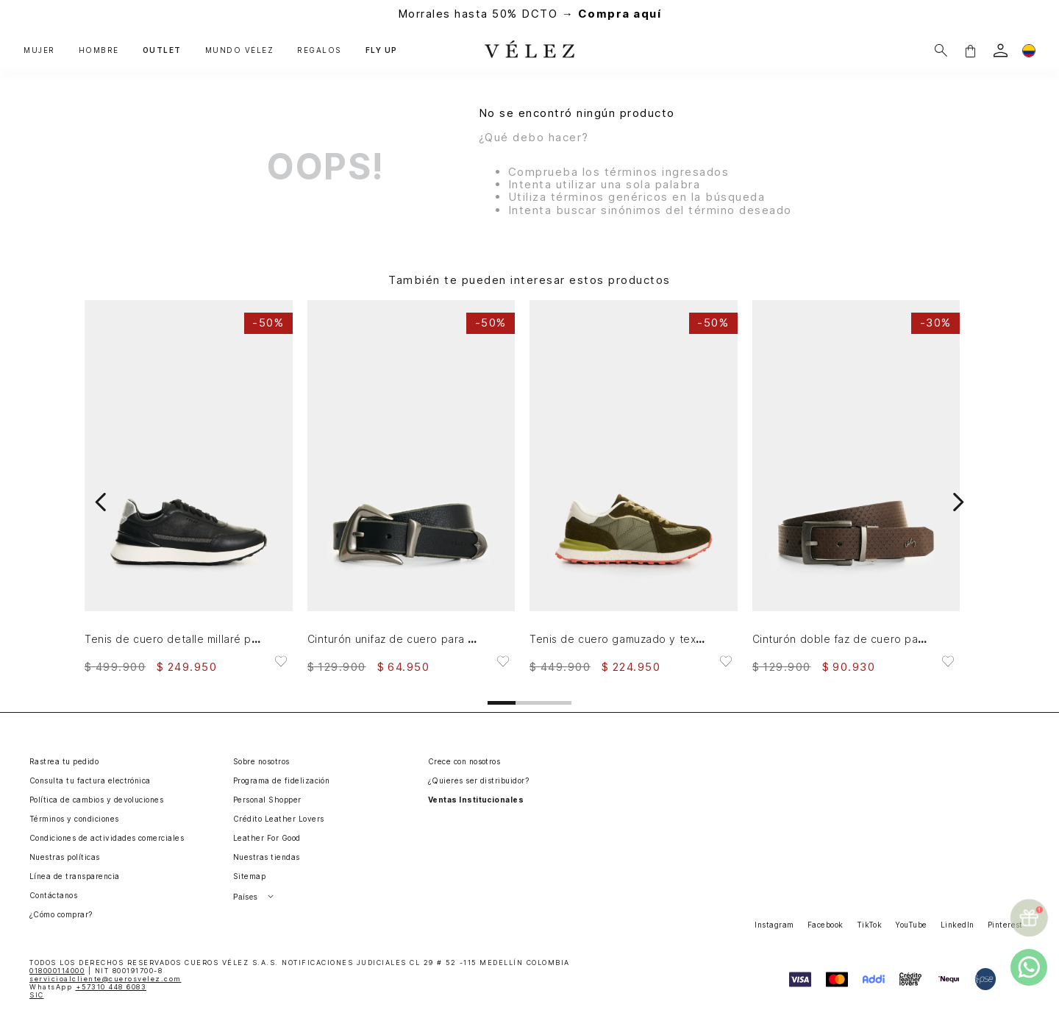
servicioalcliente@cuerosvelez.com (105, 979)
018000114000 (57, 971)
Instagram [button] (774, 924)
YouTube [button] (911, 924)
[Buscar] (941, 50)
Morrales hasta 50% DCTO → (530, 13)
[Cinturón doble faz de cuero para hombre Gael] (856, 486)
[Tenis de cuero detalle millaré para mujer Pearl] (189, 486)
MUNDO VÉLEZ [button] (239, 50)
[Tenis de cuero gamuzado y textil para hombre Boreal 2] (634, 486)
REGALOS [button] (319, 50)
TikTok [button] (870, 924)
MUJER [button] (39, 50)
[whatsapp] (1028, 967)
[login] (1001, 50)
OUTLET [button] (162, 50)
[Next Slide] (957, 502)
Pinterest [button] (1005, 924)
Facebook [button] (825, 924)
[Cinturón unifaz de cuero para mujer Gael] (411, 486)
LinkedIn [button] (957, 924)
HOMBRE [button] (99, 50)
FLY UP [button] (382, 50)
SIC (36, 995)
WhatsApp (87, 987)
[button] (970, 50)
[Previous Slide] (101, 502)
